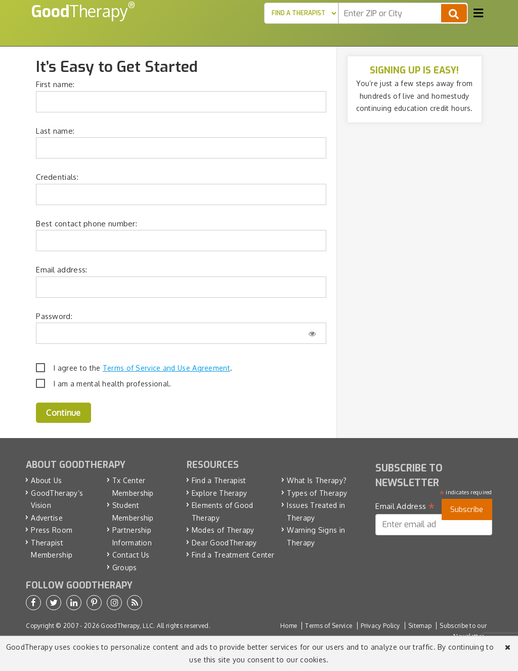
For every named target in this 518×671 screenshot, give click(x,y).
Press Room (51, 530)
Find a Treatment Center (233, 554)
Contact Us (131, 554)
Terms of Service (328, 625)
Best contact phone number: (86, 223)
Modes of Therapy (223, 530)
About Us (46, 480)
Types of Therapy (317, 493)
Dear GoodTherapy (224, 542)
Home (288, 625)
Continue (63, 413)
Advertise (47, 518)
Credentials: (57, 177)
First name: (55, 84)
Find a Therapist (219, 480)
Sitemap (419, 625)
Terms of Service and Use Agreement (166, 368)
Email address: (61, 269)
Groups (124, 567)
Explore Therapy (219, 493)
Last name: (55, 131)
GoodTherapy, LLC (127, 625)
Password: (54, 316)
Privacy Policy (380, 625)
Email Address (405, 506)
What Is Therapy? (317, 480)
